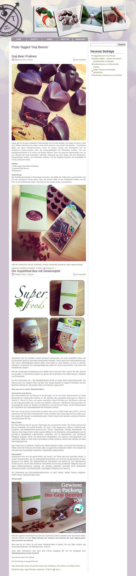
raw (67, 566)
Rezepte (34, 39)
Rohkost (72, 566)
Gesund (30, 264)
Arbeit (49, 39)
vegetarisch (16, 268)
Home (19, 39)
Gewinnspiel (43, 566)
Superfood (61, 264)
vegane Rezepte (76, 264)
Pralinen (45, 264)
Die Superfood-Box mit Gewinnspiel (36, 271)
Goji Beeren (38, 264)
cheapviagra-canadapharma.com (30, 371)
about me (65, 39)
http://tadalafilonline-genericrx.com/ (33, 429)
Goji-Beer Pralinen (24, 56)
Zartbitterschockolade (27, 268)
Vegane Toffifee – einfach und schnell (107, 59)
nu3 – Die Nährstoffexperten (38, 380)
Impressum (80, 39)
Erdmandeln (20, 566)
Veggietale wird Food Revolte (104, 56)
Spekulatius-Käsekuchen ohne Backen (107, 75)
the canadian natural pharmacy (37, 358)
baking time (50, 268)
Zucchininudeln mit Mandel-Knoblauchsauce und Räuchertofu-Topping (106, 64)
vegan (68, 264)
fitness (27, 566)
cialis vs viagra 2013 (49, 448)
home (57, 569)
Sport (78, 566)
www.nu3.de (58, 385)
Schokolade (53, 264)
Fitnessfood (23, 264)
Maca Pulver (61, 566)
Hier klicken (30, 557)
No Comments (81, 60)
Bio (17, 264)
